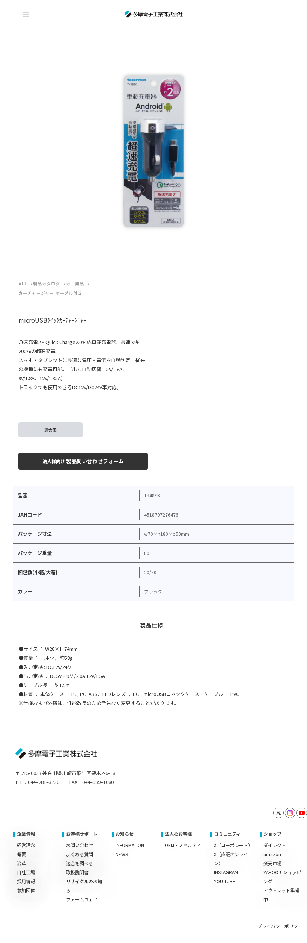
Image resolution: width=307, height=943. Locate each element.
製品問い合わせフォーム (83, 461)
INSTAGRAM (226, 872)
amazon (272, 854)
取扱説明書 (77, 872)
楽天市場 (272, 863)
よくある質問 (79, 854)
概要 (21, 854)
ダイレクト (274, 845)
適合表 (50, 430)
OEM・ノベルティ (183, 845)
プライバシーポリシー (279, 926)
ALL (22, 283)
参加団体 (26, 890)
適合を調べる (79, 863)
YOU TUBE (224, 881)
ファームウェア (82, 899)
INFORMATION (130, 845)
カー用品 (75, 283)
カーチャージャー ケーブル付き (50, 293)
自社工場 (26, 872)
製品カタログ (46, 283)
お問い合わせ (79, 845)
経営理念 (26, 845)
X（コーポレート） (233, 845)
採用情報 (26, 881)
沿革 (21, 863)
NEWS (122, 854)
